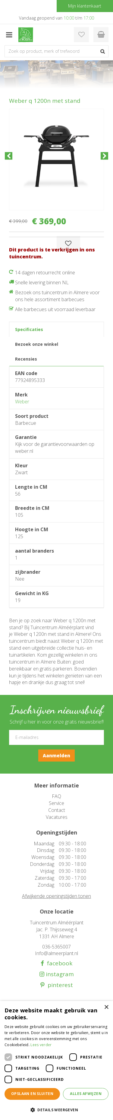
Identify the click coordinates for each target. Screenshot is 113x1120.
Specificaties (29, 329)
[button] (56, 1109)
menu (9, 34)
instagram (59, 974)
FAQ (56, 796)
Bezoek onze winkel (36, 344)
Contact (56, 810)
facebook (58, 963)
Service (56, 803)
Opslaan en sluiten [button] (32, 1093)
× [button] (106, 1007)
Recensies (26, 359)
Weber (22, 401)
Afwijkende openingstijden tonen (56, 896)
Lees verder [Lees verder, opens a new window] (41, 1044)
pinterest (59, 985)
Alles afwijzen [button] (86, 1093)
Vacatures (56, 817)
